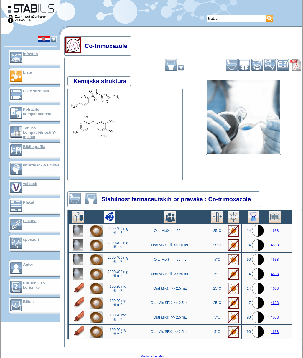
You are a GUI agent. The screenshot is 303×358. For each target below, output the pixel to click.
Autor (28, 264)
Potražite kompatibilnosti (37, 111)
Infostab (30, 54)
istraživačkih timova (41, 165)
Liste (27, 72)
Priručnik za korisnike (34, 285)
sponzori (31, 239)
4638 (275, 231)
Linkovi (30, 221)
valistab (30, 184)
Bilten (28, 301)
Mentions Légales (152, 356)
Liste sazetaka (36, 91)
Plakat (28, 202)
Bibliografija (34, 146)
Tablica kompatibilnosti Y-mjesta (39, 132)
